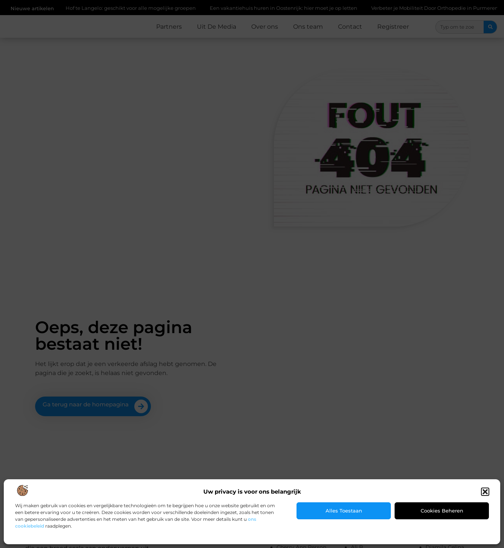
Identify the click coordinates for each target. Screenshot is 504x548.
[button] (485, 492)
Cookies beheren (442, 511)
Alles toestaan (344, 511)
